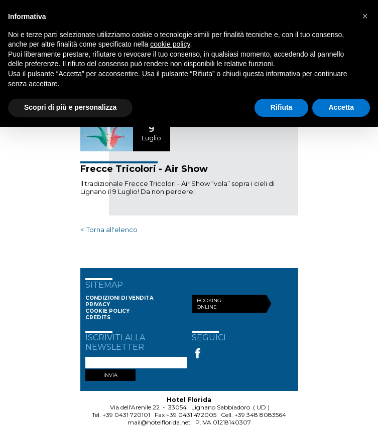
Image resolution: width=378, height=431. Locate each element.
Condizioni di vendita (119, 298)
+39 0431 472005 (191, 414)
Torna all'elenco (112, 230)
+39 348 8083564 (260, 414)
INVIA (110, 375)
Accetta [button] (341, 107)
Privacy (97, 304)
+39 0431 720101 (126, 414)
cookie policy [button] (170, 44)
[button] (365, 16)
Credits (97, 317)
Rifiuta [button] (282, 107)
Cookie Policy (107, 311)
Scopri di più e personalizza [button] (70, 107)
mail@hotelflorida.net (159, 422)
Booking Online (209, 303)
